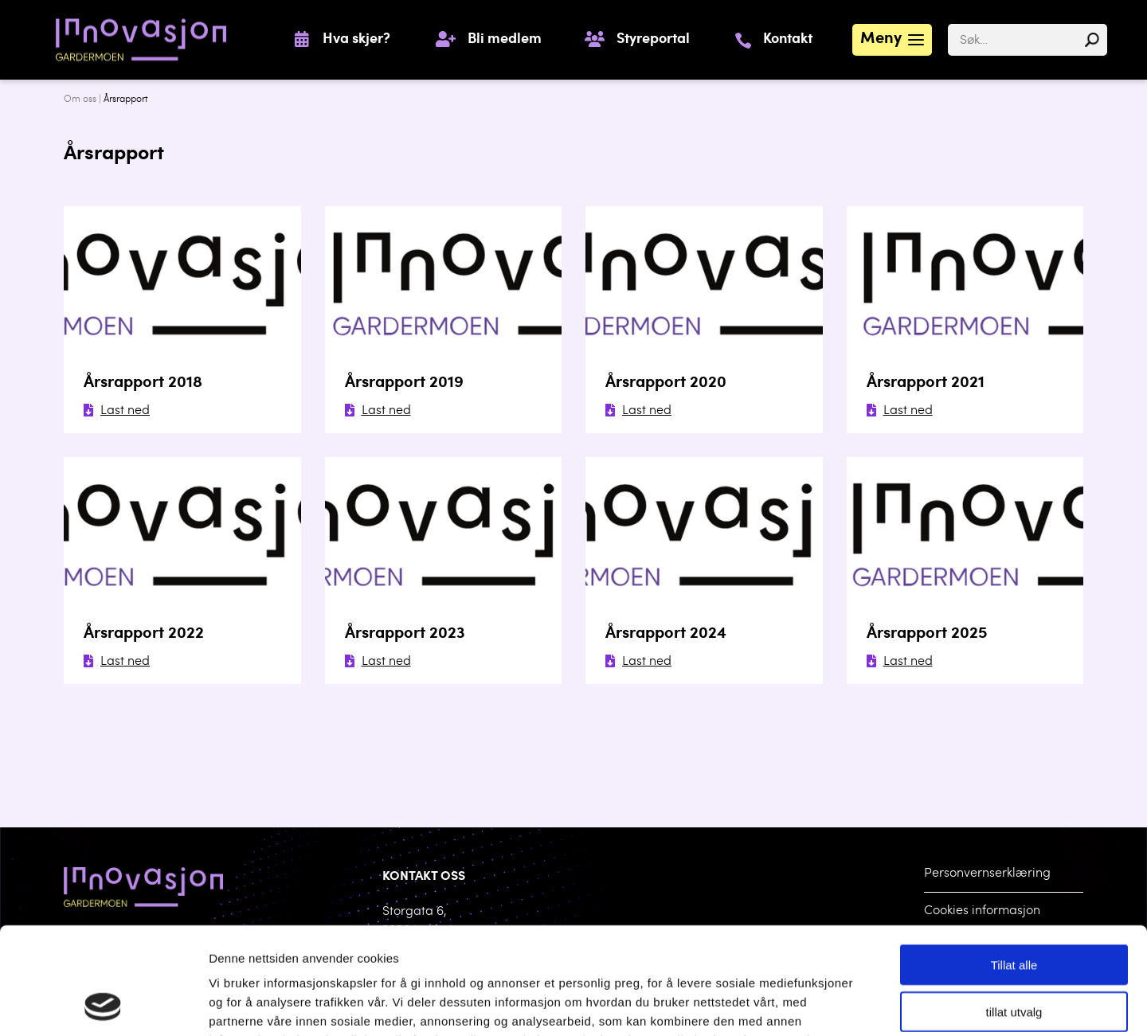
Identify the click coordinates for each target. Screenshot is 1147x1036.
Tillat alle (1014, 864)
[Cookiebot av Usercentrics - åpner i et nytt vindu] (103, 1005)
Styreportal (653, 40)
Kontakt (787, 40)
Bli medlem (505, 40)
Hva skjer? (356, 40)
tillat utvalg (1014, 911)
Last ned (117, 411)
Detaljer (828, 1004)
